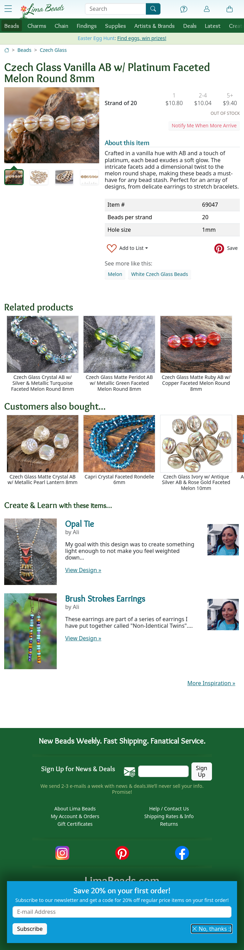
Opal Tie (79, 523)
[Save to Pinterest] (226, 248)
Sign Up (201, 771)
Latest (213, 25)
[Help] (183, 9)
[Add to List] (127, 248)
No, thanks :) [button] (211, 929)
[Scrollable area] (124, 354)
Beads (11, 25)
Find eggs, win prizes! (141, 38)
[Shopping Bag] (229, 9)
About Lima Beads (75, 808)
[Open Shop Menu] (8, 9)
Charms (36, 25)
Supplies (115, 25)
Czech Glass (53, 50)
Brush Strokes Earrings (105, 598)
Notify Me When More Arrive (204, 125)
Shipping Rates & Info (169, 816)
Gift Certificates (75, 824)
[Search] (153, 9)
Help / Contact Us (169, 808)
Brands (154, 25)
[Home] (6, 50)
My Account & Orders (75, 816)
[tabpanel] (51, 125)
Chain (61, 25)
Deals (190, 25)
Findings (87, 25)
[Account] (206, 9)
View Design (83, 570)
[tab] (14, 177)
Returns (169, 824)
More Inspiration (211, 683)
